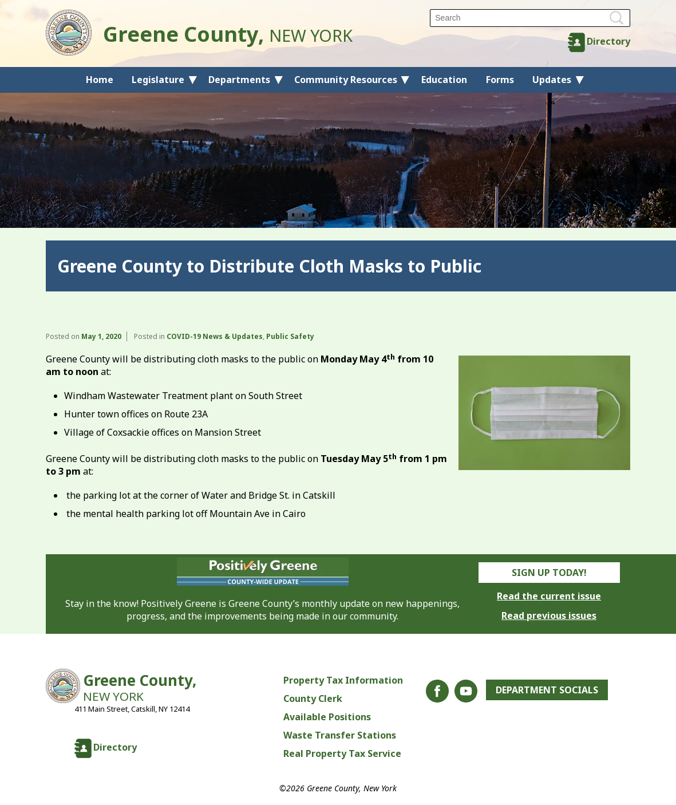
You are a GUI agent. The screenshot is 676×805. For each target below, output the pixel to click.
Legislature (158, 79)
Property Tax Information (343, 680)
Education (444, 79)
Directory (608, 41)
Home (99, 79)
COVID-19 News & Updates (215, 336)
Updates (551, 79)
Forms (500, 79)
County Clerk (312, 698)
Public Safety (290, 336)
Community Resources (345, 79)
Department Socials (547, 690)
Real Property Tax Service (342, 753)
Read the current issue (549, 596)
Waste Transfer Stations (339, 735)
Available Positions (327, 717)
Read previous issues (548, 615)
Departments (239, 79)
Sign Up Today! (549, 572)
